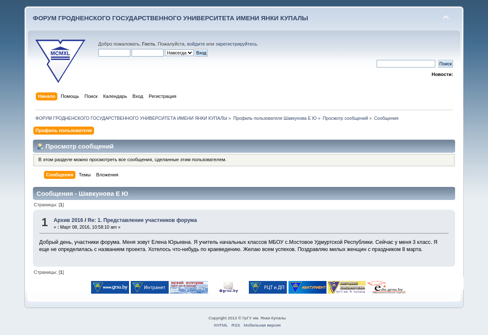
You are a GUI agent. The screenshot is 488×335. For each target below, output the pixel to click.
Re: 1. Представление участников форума (142, 220)
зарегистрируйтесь (236, 43)
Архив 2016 (68, 220)
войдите (196, 43)
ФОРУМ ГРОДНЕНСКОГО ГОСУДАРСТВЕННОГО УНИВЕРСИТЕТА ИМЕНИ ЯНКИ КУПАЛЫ (170, 18)
